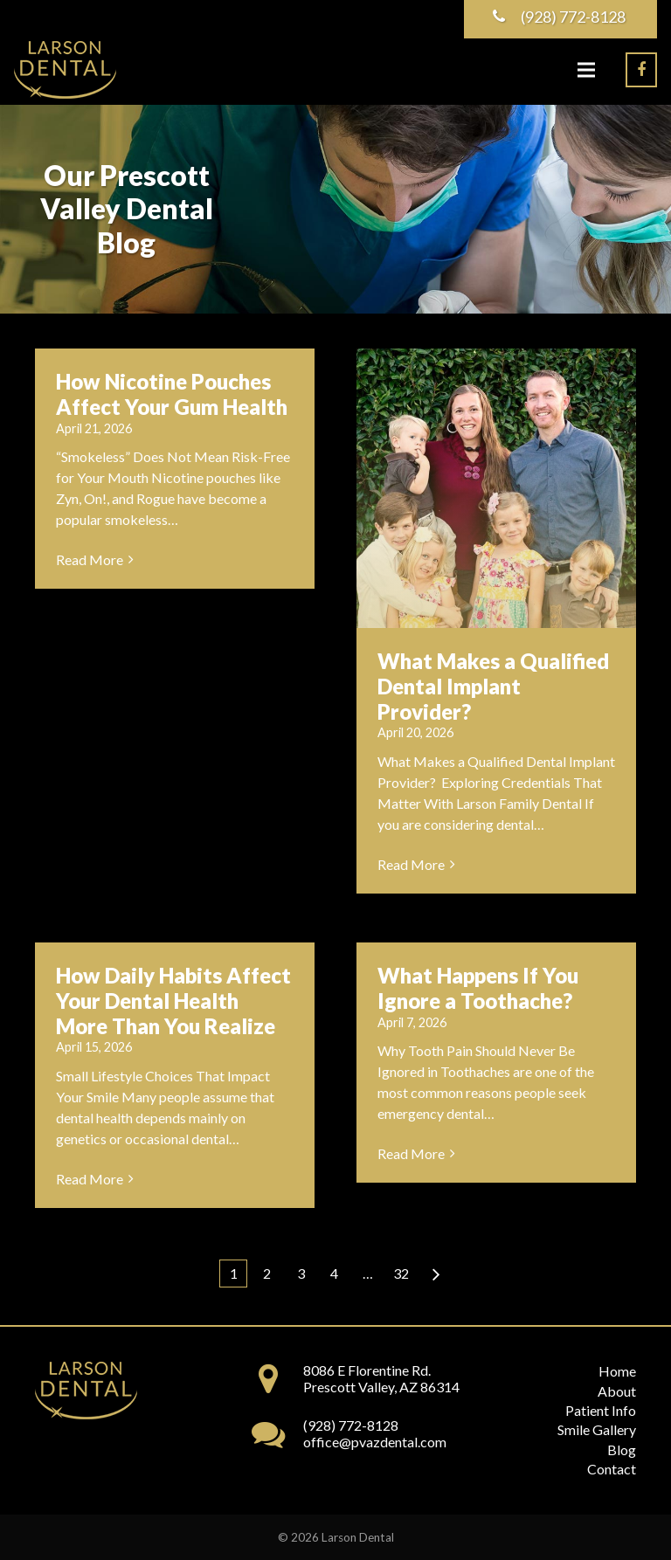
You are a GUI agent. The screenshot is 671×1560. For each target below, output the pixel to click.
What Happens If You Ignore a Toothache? (477, 988)
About (617, 1391)
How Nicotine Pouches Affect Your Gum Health (171, 394)
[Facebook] (641, 69)
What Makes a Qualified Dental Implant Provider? (493, 686)
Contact (611, 1468)
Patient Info (600, 1410)
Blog (621, 1449)
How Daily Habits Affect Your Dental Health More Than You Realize (173, 1001)
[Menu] (586, 70)
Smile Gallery (596, 1429)
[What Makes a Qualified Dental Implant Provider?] (496, 488)
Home (617, 1371)
